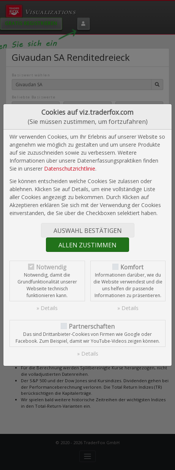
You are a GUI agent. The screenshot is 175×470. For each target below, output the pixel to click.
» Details (47, 308)
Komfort (131, 267)
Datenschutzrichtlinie (69, 168)
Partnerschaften (92, 327)
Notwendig (51, 267)
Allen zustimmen (87, 245)
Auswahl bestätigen (88, 230)
